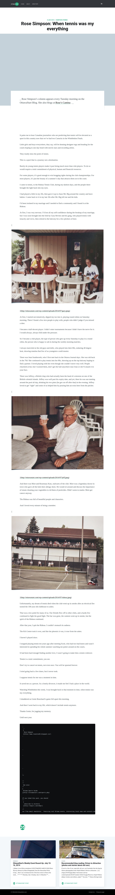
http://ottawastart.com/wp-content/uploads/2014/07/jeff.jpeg (45, 477)
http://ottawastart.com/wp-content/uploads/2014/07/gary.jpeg (45, 311)
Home (22, 4)
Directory (35, 4)
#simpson (59, 20)
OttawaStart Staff (22, 882)
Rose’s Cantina (63, 102)
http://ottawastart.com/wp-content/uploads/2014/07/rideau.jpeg (46, 597)
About (28, 4)
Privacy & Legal (100, 892)
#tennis (64, 20)
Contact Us (92, 892)
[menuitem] (22, 4)
